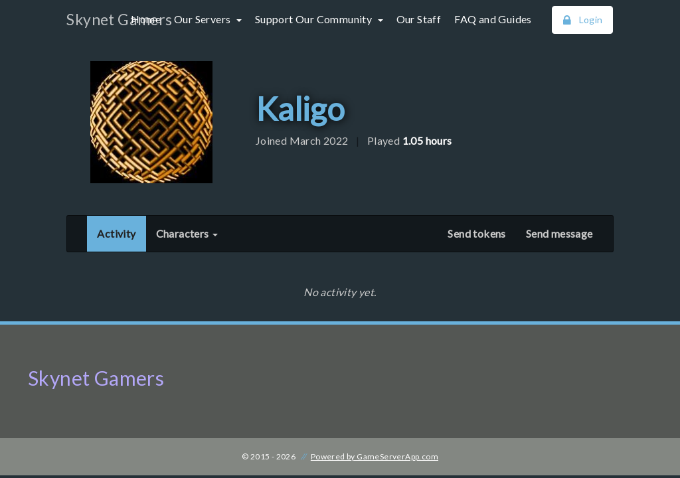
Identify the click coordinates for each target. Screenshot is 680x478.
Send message (559, 233)
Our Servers (203, 19)
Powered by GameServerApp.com (374, 456)
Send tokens (476, 233)
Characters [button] (187, 233)
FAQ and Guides (493, 19)
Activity (121, 232)
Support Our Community (315, 19)
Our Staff (419, 19)
